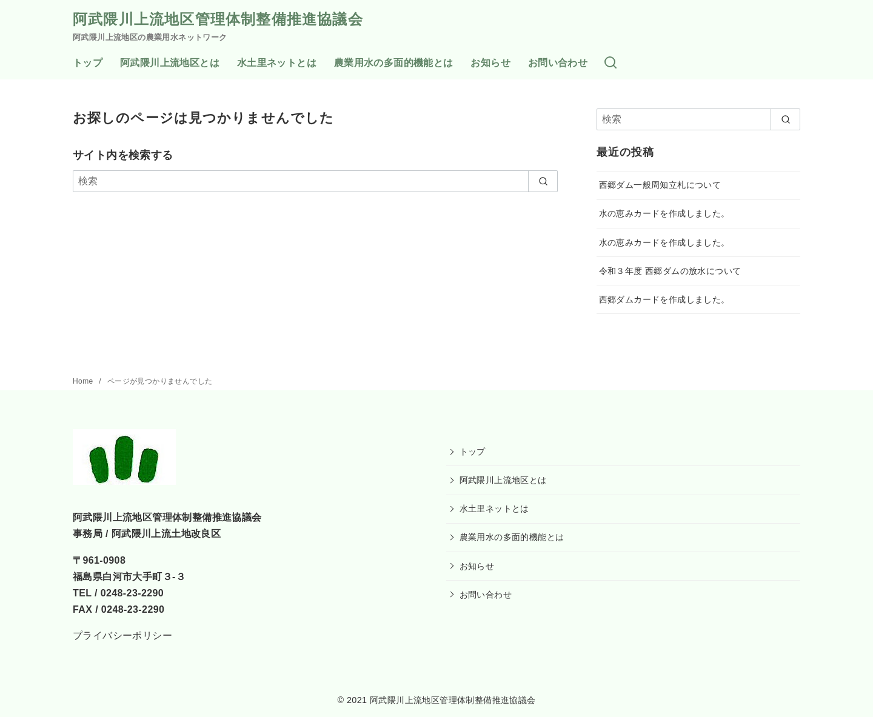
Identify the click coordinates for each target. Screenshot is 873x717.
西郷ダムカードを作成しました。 (664, 299)
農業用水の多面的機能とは (393, 63)
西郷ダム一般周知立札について (660, 185)
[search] (543, 181)
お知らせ (490, 63)
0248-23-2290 (132, 593)
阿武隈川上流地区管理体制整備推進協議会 (218, 19)
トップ (87, 63)
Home (84, 381)
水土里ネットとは (276, 63)
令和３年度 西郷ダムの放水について (670, 271)
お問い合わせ (557, 63)
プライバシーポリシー (122, 635)
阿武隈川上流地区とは (169, 63)
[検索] (610, 63)
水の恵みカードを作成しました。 (664, 213)
